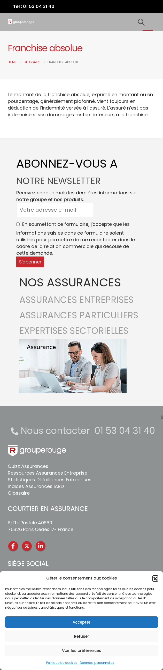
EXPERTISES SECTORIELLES (73, 334)
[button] (155, 578)
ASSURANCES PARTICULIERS (78, 319)
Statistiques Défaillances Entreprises (49, 479)
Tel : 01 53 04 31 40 (34, 6)
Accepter (81, 622)
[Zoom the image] (73, 342)
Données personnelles (97, 662)
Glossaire (19, 493)
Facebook (13, 546)
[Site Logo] (21, 21)
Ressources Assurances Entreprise (47, 473)
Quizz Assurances (28, 466)
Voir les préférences (81, 650)
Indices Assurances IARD (36, 486)
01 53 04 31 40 (125, 430)
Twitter (27, 546)
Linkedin (40, 546)
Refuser (81, 636)
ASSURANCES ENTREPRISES (76, 303)
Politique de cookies (61, 662)
